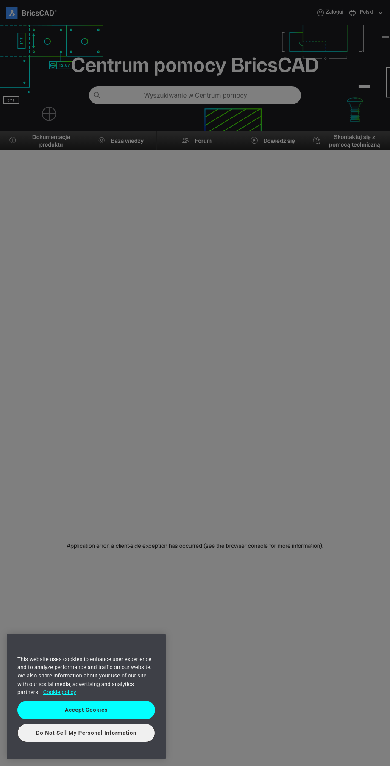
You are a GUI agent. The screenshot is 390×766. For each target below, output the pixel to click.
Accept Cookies (86, 710)
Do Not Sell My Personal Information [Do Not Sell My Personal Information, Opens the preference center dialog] (86, 733)
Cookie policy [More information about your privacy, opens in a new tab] (59, 692)
